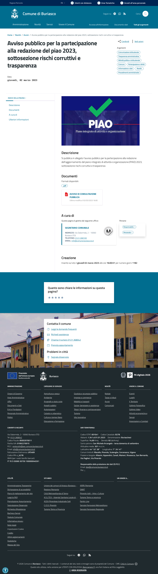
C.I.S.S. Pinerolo (50, 505)
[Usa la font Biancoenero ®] (81, 3)
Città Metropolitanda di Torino (56, 493)
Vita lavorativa (80, 417)
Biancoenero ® (89, 567)
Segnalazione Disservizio (17, 505)
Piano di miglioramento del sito (20, 493)
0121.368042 (16, 437)
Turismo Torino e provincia (90, 497)
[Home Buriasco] (33, 14)
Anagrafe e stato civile (53, 401)
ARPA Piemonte (86, 485)
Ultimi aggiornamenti (16, 536)
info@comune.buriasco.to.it (83, 240)
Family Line (84, 501)
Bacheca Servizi (13, 513)
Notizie (107, 393)
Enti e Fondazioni (14, 409)
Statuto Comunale (14, 517)
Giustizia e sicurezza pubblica (85, 393)
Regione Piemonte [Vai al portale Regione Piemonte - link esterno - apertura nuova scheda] (16, 3)
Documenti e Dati (14, 405)
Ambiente (48, 397)
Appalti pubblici (50, 405)
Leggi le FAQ (12, 497)
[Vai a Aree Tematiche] (105, 3)
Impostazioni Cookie (15, 529)
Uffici (9, 401)
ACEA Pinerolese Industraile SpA (57, 501)
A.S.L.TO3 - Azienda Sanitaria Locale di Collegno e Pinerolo (68, 497)
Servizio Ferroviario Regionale (92, 509)
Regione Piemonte (51, 489)
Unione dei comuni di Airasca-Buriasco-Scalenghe (64, 485)
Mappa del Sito (13, 544)
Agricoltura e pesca (51, 393)
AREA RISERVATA (78, 570)
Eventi (132, 393)
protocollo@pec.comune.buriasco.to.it (28, 446)
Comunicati (109, 405)
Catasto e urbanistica (52, 413)
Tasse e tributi (110, 397)
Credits (10, 532)
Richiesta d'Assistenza (16, 509)
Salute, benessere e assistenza (86, 405)
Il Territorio (133, 401)
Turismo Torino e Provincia (54, 509)
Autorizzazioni (49, 409)
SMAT (82, 489)
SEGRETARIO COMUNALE (77, 227)
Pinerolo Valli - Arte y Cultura (92, 493)
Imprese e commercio (82, 397)
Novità (18, 34)
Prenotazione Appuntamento (19, 501)
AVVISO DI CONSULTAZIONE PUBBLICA (83, 195)
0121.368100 (81, 238)
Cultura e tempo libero (53, 417)
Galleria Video (134, 409)
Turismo (77, 413)
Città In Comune (127, 563)
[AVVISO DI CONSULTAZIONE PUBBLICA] (66, 194)
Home (9, 34)
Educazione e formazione (54, 421)
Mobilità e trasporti (81, 401)
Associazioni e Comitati (138, 421)
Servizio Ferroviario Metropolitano (93, 505)
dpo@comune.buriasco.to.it (97, 467)
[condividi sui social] (123, 41)
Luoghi (132, 397)
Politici (10, 417)
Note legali (11, 525)
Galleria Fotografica (137, 405)
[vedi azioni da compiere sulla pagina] (137, 41)
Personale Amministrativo (18, 413)
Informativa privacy (15, 521)
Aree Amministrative (15, 397)
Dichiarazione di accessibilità (18, 489)
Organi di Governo (14, 393)
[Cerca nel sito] (145, 14)
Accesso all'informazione (99, 24)
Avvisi (26, 34)
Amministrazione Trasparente (19, 485)
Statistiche (11, 540)
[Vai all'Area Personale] (132, 3)
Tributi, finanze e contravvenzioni (87, 409)
